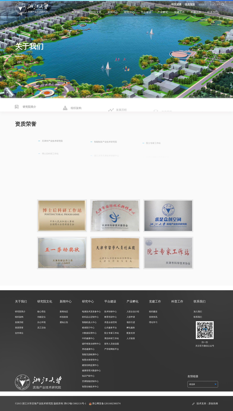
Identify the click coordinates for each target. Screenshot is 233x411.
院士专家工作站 (111, 333)
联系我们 (212, 12)
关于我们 (76, 12)
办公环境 (41, 322)
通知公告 (64, 322)
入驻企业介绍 (133, 311)
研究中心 (129, 12)
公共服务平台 (110, 328)
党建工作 (179, 12)
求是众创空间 (110, 322)
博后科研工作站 (111, 338)
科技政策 (64, 317)
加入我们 (198, 311)
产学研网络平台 (111, 349)
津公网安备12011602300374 (106, 403)
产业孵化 (162, 12)
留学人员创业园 (111, 344)
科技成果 (176, 4)
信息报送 (190, 4)
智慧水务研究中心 (90, 360)
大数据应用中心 (89, 333)
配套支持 (131, 333)
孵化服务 (131, 328)
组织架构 (19, 317)
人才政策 (131, 338)
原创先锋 (213, 403)
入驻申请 (131, 317)
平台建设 (146, 12)
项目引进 (131, 322)
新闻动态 (64, 311)
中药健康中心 (88, 338)
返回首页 (202, 4)
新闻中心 (112, 12)
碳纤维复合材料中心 (91, 344)
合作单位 (19, 333)
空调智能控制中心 (90, 381)
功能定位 (41, 317)
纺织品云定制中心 (90, 317)
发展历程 (19, 322)
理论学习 (153, 322)
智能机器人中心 (89, 322)
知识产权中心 (88, 376)
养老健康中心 (88, 349)
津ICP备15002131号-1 (75, 403)
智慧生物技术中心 (90, 387)
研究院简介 (20, 311)
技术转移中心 (110, 311)
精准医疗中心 (88, 328)
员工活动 (41, 328)
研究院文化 (94, 12)
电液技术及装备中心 (91, 311)
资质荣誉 (19, 328)
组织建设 (153, 311)
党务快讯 (153, 317)
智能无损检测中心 (90, 354)
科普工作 (196, 12)
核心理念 (41, 311)
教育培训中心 (110, 317)
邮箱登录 (214, 4)
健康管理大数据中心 (91, 370)
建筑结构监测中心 (90, 365)
